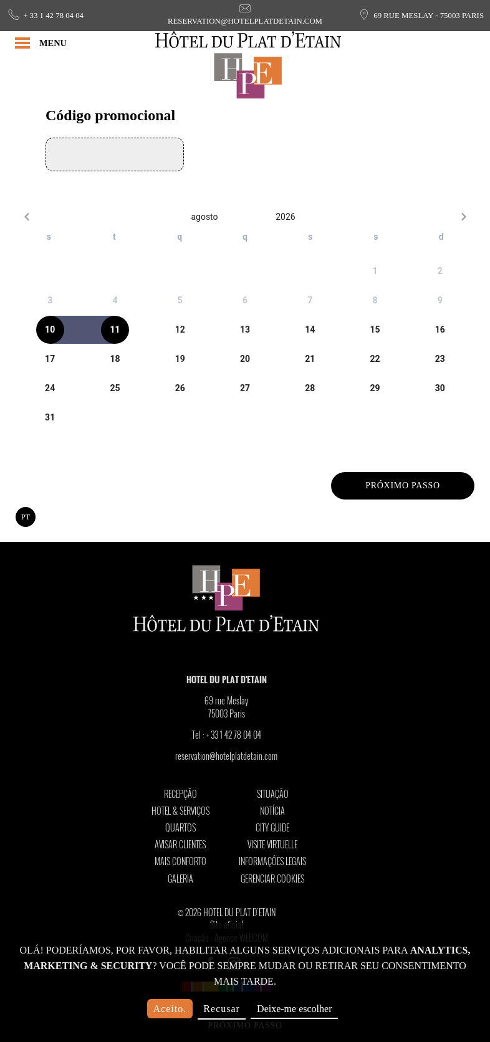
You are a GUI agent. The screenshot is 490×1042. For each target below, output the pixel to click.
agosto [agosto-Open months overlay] (204, 217)
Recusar (221, 1008)
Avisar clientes (180, 844)
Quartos (180, 828)
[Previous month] (26, 216)
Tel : (226, 735)
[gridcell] (374, 271)
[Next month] (463, 216)
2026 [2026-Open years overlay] (285, 217)
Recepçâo (180, 794)
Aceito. (170, 1008)
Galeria (180, 879)
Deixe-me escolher (294, 1008)
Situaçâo (273, 794)
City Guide (272, 828)
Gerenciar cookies (272, 879)
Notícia (272, 811)
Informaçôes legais (272, 861)
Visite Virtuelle (272, 844)
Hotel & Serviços (180, 811)
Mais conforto (180, 861)
